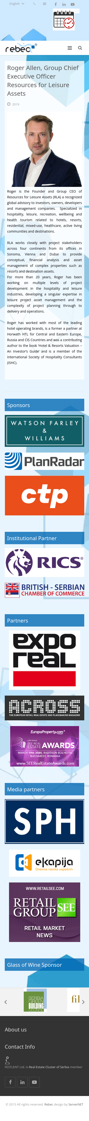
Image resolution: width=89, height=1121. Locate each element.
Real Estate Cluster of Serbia (49, 1067)
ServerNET (75, 1104)
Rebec (48, 1104)
